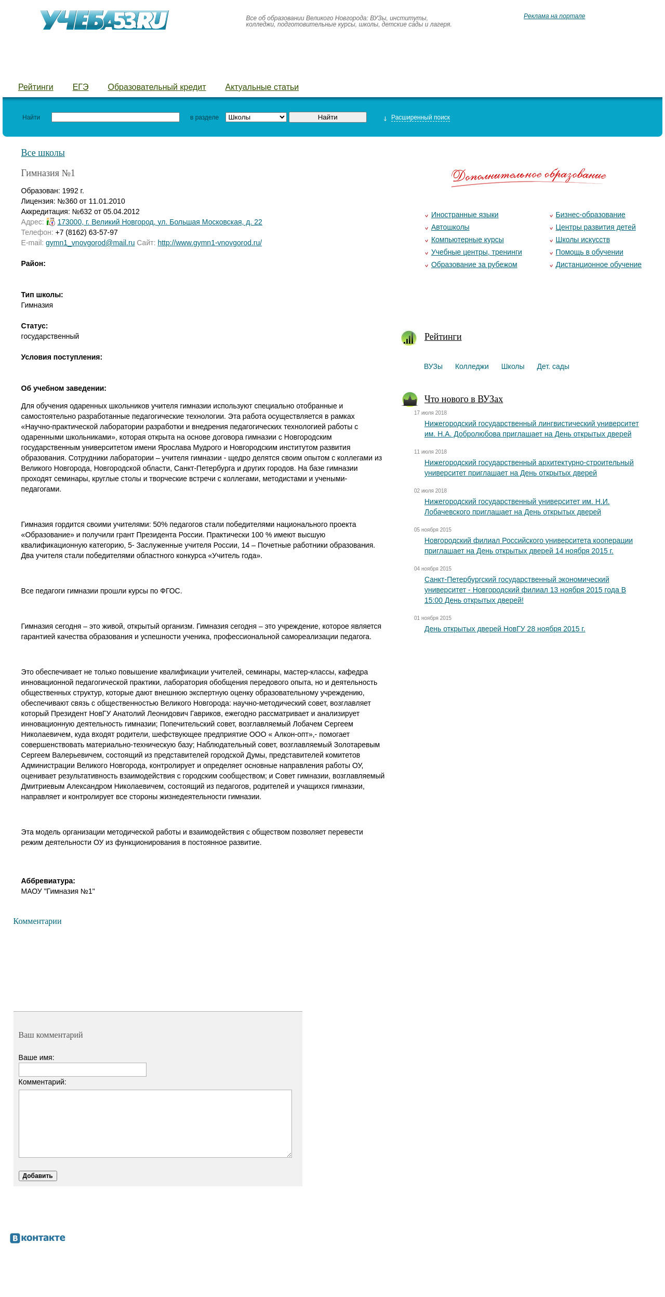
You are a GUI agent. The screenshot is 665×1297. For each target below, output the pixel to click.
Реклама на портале (554, 16)
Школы (136, 67)
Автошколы (450, 227)
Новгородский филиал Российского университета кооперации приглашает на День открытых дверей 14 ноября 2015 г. (528, 545)
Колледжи (81, 67)
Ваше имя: (37, 1057)
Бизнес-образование (591, 214)
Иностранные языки (465, 214)
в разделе (204, 117)
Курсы (341, 67)
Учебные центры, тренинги (476, 252)
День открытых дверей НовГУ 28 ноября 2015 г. (505, 629)
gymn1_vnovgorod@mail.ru (90, 243)
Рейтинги (36, 87)
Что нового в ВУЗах (463, 399)
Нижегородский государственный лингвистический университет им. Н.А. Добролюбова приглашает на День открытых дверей (531, 428)
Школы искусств (583, 239)
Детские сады (198, 67)
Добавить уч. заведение (530, 67)
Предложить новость (417, 67)
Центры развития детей (596, 227)
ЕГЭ (81, 87)
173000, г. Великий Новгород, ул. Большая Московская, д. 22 (159, 222)
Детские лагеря (278, 67)
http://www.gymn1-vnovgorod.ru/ (209, 243)
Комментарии (38, 921)
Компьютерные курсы (467, 239)
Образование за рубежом (474, 264)
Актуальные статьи (262, 87)
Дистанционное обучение (599, 264)
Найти (31, 117)
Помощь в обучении (589, 252)
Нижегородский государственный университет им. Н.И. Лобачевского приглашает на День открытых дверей (517, 506)
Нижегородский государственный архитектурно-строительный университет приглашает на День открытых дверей (529, 467)
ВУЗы (30, 67)
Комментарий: (42, 1082)
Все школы (43, 153)
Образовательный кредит (157, 87)
